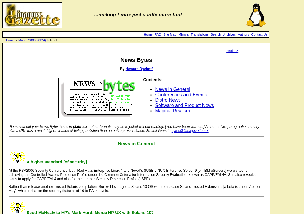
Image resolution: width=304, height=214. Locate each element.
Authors (243, 34)
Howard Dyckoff (139, 69)
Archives (229, 34)
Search (216, 34)
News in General (172, 89)
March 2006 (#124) (32, 40)
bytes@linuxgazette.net (190, 131)
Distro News (167, 100)
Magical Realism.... (175, 110)
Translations (200, 34)
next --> (232, 51)
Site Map (169, 34)
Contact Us (259, 34)
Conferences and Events (181, 94)
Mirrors (183, 34)
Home (148, 34)
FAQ (158, 34)
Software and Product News (184, 105)
